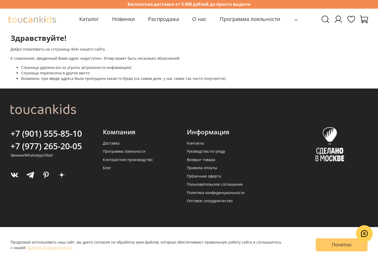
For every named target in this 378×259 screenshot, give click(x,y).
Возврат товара (201, 159)
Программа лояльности (250, 19)
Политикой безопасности (49, 247)
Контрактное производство (128, 159)
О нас (199, 19)
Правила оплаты (202, 167)
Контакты (195, 143)
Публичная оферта (204, 176)
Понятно (341, 244)
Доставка (111, 143)
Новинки (123, 19)
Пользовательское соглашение (215, 184)
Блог (107, 167)
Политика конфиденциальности (216, 192)
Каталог (89, 19)
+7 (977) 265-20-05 (46, 146)
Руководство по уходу (206, 151)
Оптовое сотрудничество (210, 200)
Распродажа (163, 19)
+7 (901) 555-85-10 (46, 133)
